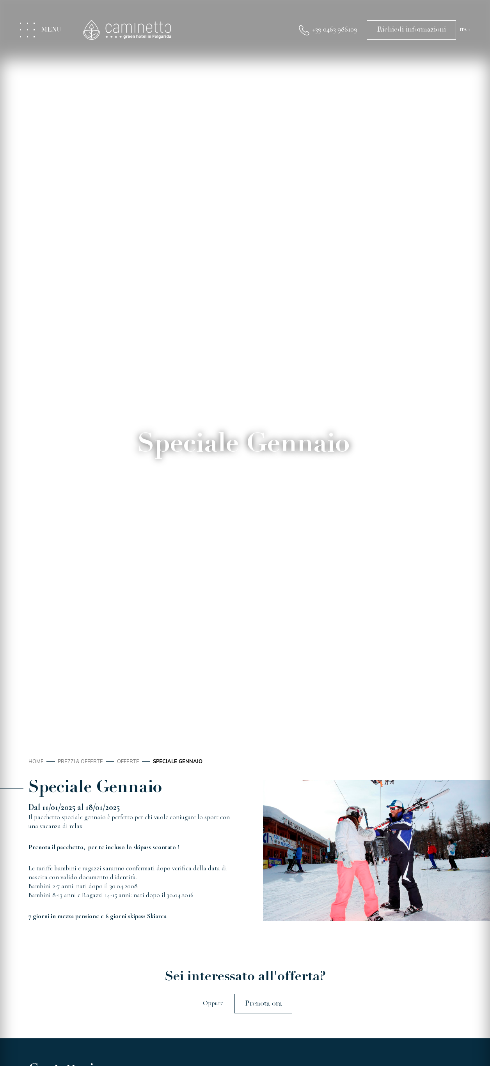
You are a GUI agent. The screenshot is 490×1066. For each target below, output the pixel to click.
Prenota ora (263, 1003)
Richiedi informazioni (411, 29)
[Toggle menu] (45, 30)
